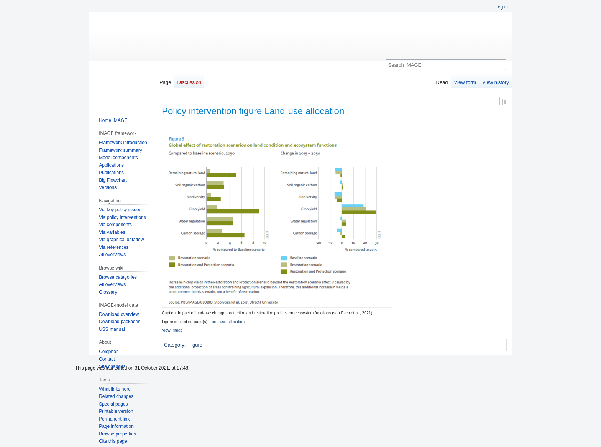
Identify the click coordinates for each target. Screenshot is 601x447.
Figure (195, 345)
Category (174, 345)
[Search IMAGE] (446, 64)
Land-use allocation (227, 321)
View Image (172, 330)
